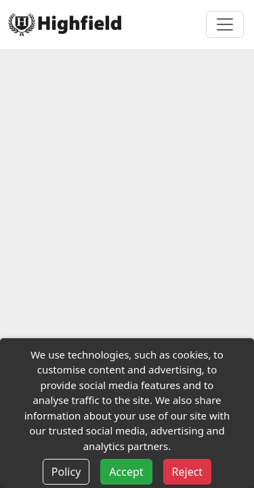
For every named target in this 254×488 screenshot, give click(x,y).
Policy (66, 471)
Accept (126, 471)
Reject (187, 471)
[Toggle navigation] (225, 24)
